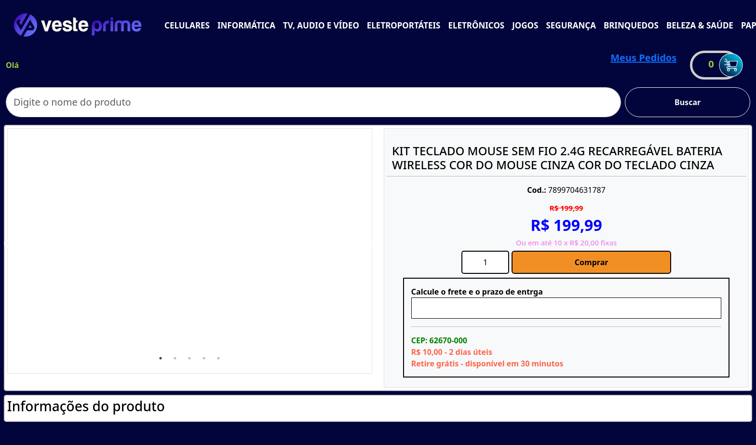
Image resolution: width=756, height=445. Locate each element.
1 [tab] (160, 358)
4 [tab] (204, 358)
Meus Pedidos (643, 57)
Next (371, 244)
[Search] (313, 102)
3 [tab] (189, 358)
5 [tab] (218, 358)
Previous (8, 244)
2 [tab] (175, 358)
